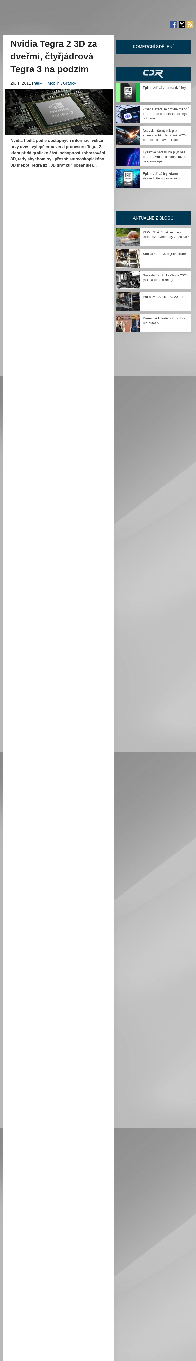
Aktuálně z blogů (153, 218)
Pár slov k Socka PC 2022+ (163, 297)
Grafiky (69, 83)
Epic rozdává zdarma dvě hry (164, 88)
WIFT (39, 83)
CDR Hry (153, 74)
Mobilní (54, 83)
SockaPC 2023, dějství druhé (164, 254)
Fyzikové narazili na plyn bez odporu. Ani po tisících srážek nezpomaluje (164, 156)
